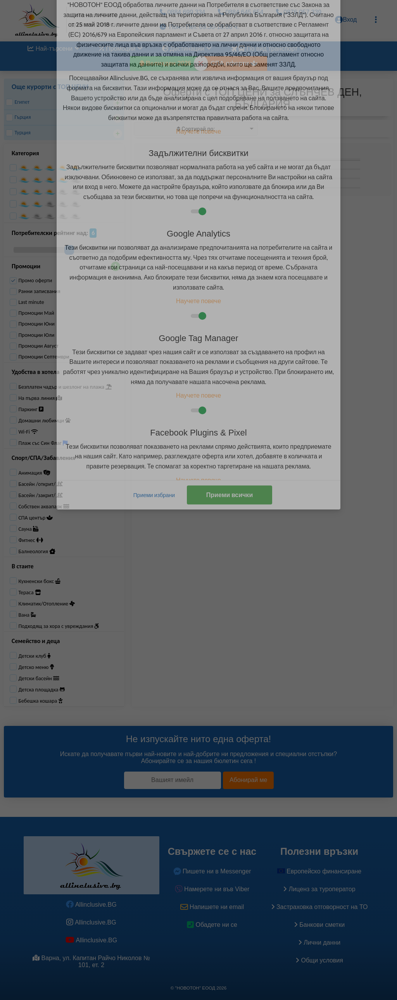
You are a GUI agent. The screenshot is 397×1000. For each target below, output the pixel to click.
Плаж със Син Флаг (42, 443)
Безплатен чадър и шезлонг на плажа (65, 387)
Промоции (121, 48)
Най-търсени (54, 48)
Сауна (28, 529)
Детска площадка (41, 689)
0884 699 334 (182, 12)
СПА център (35, 518)
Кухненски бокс (39, 581)
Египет (17, 102)
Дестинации (187, 48)
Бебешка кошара (40, 701)
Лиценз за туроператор (319, 889)
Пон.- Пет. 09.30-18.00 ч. (199, 27)
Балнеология (36, 551)
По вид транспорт (267, 48)
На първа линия (40, 398)
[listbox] (196, 129)
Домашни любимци (44, 420)
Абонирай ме (249, 780)
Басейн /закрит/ (40, 495)
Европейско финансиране (319, 871)
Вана (27, 615)
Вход (346, 20)
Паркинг (30, 409)
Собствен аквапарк (43, 506)
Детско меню (36, 667)
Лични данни (319, 942)
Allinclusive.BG (91, 904)
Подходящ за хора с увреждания (58, 626)
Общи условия (319, 960)
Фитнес (30, 540)
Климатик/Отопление (46, 603)
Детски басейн (38, 678)
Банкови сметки (319, 924)
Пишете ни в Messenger (212, 871)
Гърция (18, 117)
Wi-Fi (28, 432)
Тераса (29, 592)
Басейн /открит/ (40, 484)
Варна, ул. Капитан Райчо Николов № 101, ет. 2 (91, 961)
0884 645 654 (240, 12)
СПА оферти (234, 63)
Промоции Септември (39, 356)
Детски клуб (34, 656)
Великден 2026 (166, 63)
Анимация (34, 473)
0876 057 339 (298, 12)
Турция (18, 132)
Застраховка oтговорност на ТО (319, 907)
